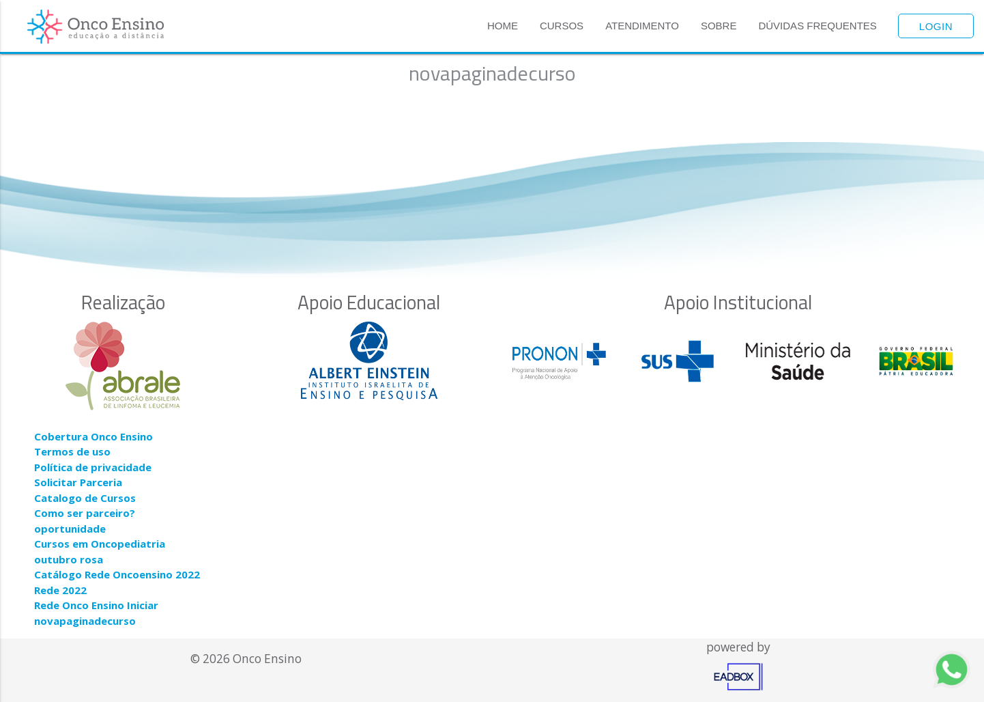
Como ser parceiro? (84, 513)
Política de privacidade (92, 467)
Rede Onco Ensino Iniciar (96, 605)
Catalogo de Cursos (85, 498)
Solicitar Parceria (78, 482)
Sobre (719, 25)
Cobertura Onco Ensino (93, 436)
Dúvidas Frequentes (817, 25)
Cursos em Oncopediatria (99, 543)
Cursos (561, 25)
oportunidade (70, 528)
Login (936, 26)
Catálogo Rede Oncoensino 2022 (117, 574)
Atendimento (642, 25)
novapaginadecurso (85, 621)
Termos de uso (72, 451)
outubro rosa (68, 559)
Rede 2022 (60, 590)
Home (502, 25)
